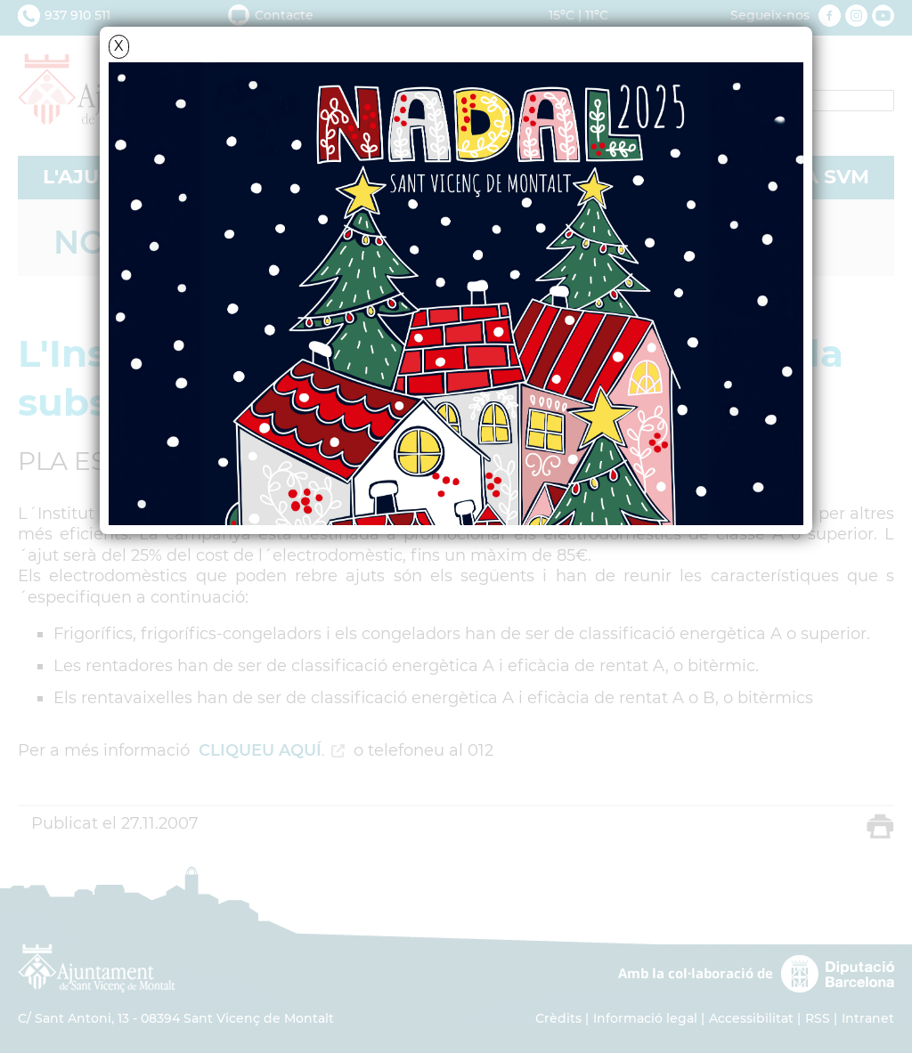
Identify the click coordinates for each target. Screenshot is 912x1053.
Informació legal (645, 1018)
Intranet (868, 1018)
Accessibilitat (751, 1018)
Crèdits (558, 1018)
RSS (817, 1018)
